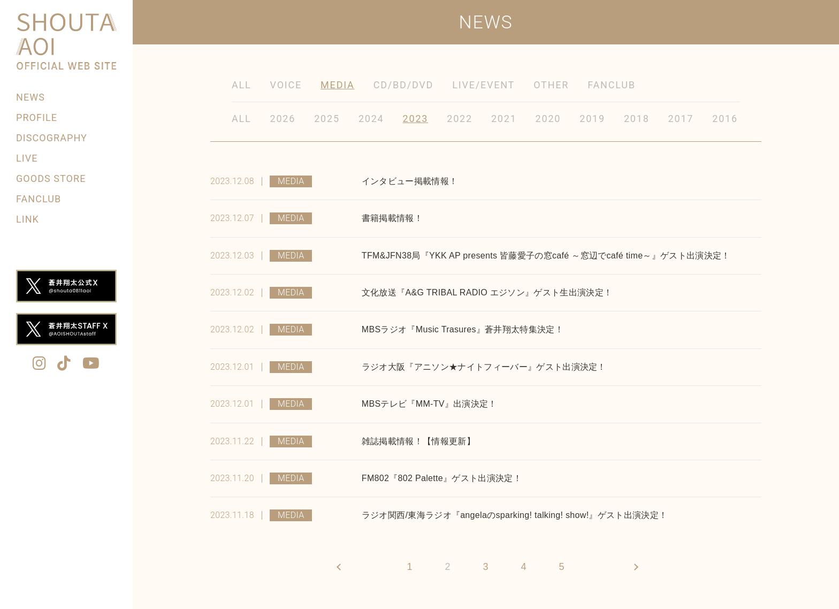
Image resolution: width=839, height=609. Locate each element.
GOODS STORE (51, 178)
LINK (27, 219)
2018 (637, 118)
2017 (681, 118)
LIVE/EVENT (483, 84)
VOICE (286, 84)
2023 (416, 118)
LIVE (26, 158)
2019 (592, 118)
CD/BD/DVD (403, 84)
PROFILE (36, 117)
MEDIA (338, 84)
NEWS (30, 97)
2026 (283, 118)
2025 (327, 118)
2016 (725, 118)
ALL (241, 84)
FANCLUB (38, 198)
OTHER (551, 84)
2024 (371, 118)
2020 (548, 118)
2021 (504, 118)
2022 (459, 118)
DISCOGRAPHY (51, 137)
